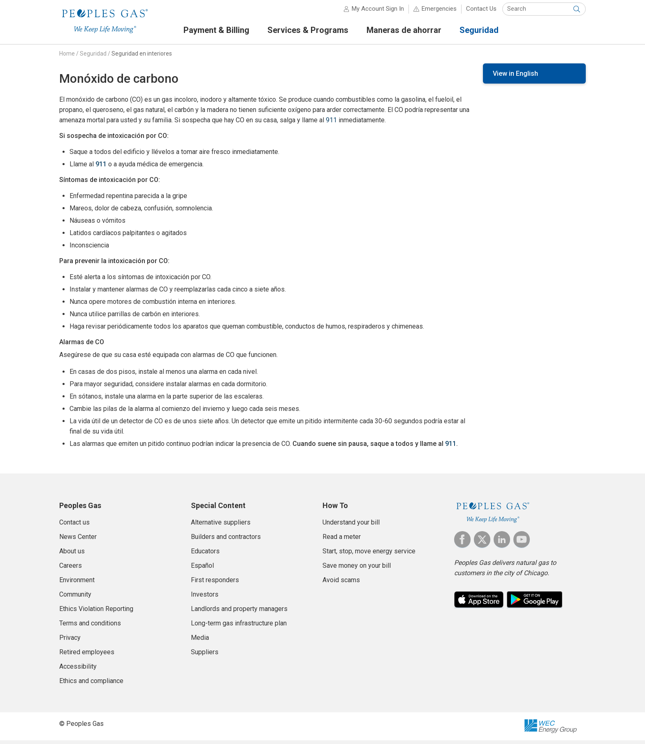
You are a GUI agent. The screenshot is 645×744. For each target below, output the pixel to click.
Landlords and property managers (239, 612)
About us (72, 555)
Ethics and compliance (91, 684)
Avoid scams (341, 584)
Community (75, 598)
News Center (78, 540)
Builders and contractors (226, 540)
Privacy (70, 641)
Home (67, 57)
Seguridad (93, 57)
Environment (77, 584)
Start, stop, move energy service (368, 555)
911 (331, 124)
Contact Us (481, 12)
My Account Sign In (378, 12)
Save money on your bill (356, 569)
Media (200, 641)
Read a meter (341, 540)
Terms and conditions (90, 627)
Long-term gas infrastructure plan (239, 627)
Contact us (74, 526)
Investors (204, 598)
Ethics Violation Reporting (96, 612)
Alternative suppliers (221, 526)
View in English (515, 77)
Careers (70, 569)
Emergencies (439, 12)
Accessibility (78, 670)
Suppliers (204, 656)
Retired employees (86, 656)
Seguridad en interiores (141, 57)
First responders (215, 584)
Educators (205, 555)
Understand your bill (351, 526)
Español (202, 569)
